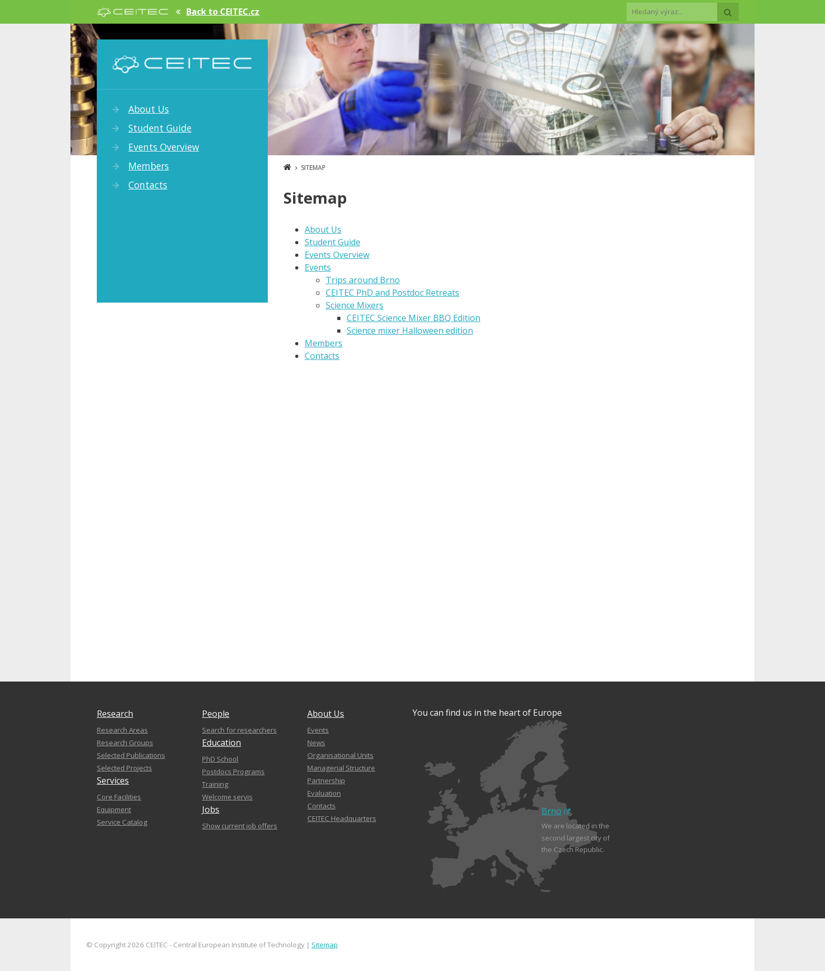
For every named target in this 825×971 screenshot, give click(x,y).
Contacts (147, 184)
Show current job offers (239, 825)
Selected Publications (131, 755)
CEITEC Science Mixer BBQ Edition (413, 318)
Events (318, 267)
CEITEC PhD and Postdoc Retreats (392, 292)
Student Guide (160, 128)
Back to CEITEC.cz (222, 11)
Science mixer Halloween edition (410, 330)
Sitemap (324, 944)
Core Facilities (119, 797)
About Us (148, 109)
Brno (555, 811)
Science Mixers (355, 305)
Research (115, 713)
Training (215, 784)
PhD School (220, 759)
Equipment (114, 809)
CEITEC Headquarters (341, 818)
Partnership (326, 780)
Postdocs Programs (233, 771)
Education (221, 742)
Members (148, 165)
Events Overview (163, 147)
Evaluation (324, 793)
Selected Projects (124, 768)
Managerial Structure (341, 768)
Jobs (210, 809)
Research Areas (122, 730)
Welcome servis (227, 797)
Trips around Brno (363, 280)
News (316, 742)
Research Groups (125, 742)
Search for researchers (239, 730)
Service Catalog (122, 822)
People (215, 713)
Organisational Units (340, 755)
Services (113, 780)
